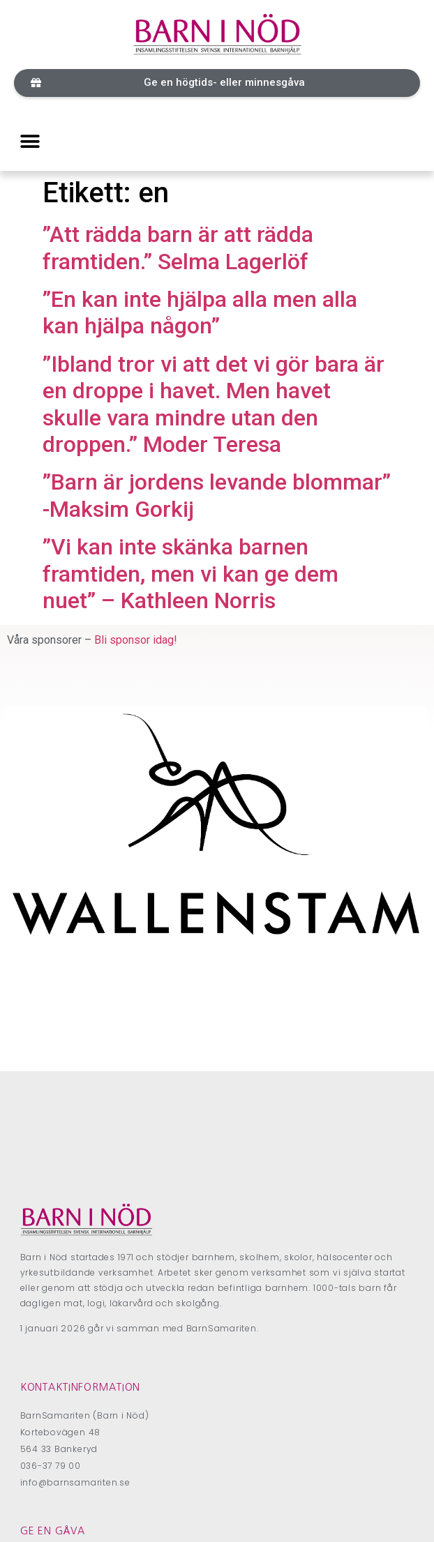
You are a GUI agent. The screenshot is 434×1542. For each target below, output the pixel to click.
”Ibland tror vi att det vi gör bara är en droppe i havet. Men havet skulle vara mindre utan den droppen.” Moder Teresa (213, 404)
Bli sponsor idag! (135, 640)
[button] (217, 83)
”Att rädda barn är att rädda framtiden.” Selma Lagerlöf (178, 247)
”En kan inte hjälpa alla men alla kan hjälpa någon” (200, 312)
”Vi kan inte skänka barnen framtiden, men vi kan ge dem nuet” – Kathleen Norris (190, 574)
